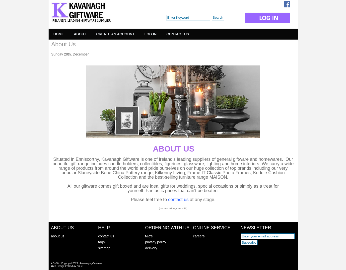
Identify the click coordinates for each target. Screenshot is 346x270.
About (80, 34)
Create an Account (115, 34)
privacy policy (155, 242)
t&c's (149, 236)
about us (58, 236)
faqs (101, 242)
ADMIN (55, 263)
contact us (106, 236)
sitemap (104, 248)
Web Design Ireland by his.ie (67, 266)
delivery (151, 248)
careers (199, 236)
